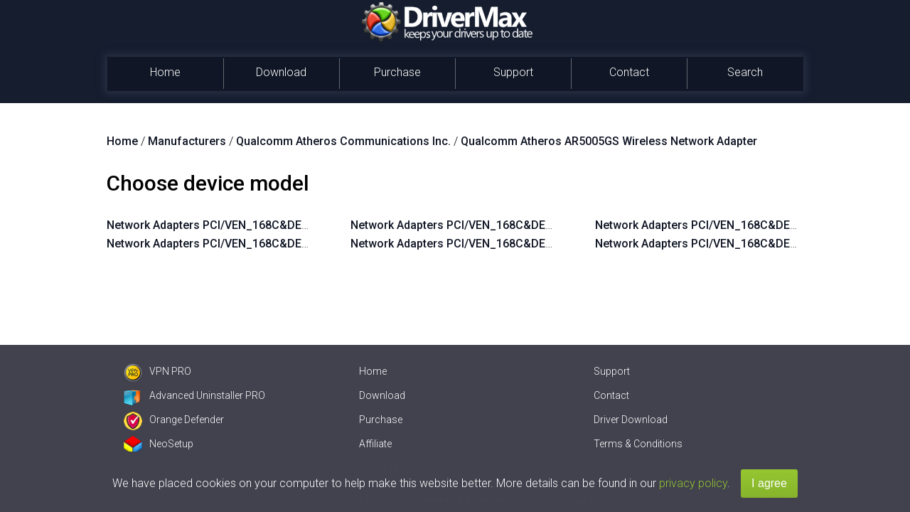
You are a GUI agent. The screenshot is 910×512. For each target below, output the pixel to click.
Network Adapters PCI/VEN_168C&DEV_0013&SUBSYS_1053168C (522, 243)
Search (745, 72)
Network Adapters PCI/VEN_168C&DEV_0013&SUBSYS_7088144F (278, 225)
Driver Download (631, 420)
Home (165, 72)
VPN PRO (157, 371)
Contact (629, 72)
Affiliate (375, 444)
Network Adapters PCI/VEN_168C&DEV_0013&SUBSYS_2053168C (522, 225)
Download (281, 72)
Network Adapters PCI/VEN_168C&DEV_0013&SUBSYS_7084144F (278, 243)
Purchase (397, 72)
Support (513, 72)
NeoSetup (158, 444)
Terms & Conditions (638, 444)
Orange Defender (174, 420)
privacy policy (693, 483)
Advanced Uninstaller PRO (194, 395)
